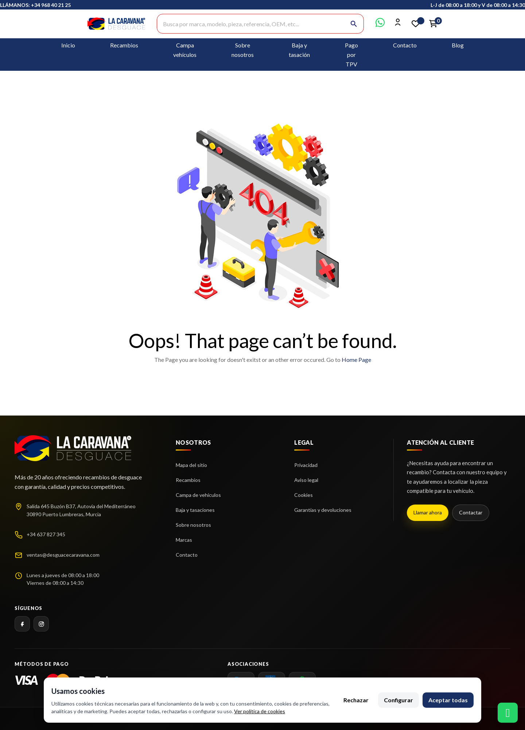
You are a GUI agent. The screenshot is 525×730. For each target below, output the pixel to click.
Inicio (68, 45)
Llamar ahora (427, 512)
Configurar (398, 699)
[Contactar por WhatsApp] (380, 24)
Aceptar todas (448, 699)
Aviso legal (306, 480)
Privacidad (306, 465)
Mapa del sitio (191, 465)
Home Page (356, 359)
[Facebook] (22, 623)
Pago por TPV (351, 54)
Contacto (405, 45)
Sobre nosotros (193, 525)
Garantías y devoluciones (322, 510)
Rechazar (356, 699)
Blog (458, 45)
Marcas (184, 540)
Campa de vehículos (198, 495)
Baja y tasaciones (195, 510)
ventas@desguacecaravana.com (63, 555)
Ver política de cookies (259, 711)
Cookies (303, 495)
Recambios (124, 45)
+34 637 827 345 (46, 534)
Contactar (470, 512)
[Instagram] (41, 623)
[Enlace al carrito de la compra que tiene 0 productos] (433, 23)
